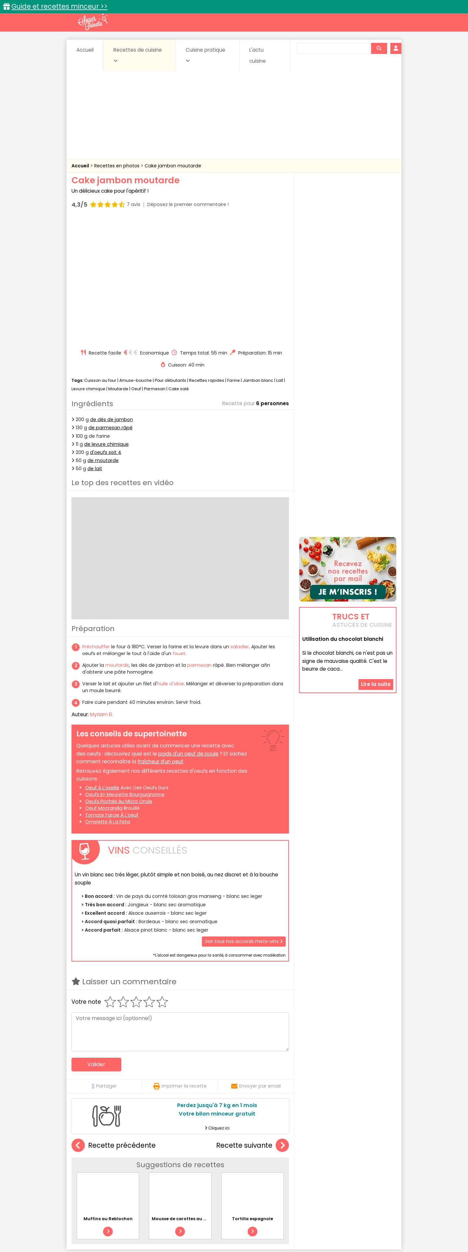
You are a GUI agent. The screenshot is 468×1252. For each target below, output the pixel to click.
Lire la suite (376, 643)
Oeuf (136, 265)
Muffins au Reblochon (108, 1095)
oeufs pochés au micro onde (118, 678)
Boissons (187, 1163)
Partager (104, 962)
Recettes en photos (117, 165)
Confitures (249, 1163)
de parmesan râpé (110, 304)
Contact (149, 1226)
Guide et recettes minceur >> (59, 6)
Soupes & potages (236, 1175)
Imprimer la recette (180, 962)
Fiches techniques (267, 1149)
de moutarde (103, 337)
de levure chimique (106, 320)
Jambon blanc (258, 257)
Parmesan (154, 265)
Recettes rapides (206, 257)
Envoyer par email (256, 962)
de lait (94, 345)
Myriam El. (101, 590)
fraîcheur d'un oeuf (160, 638)
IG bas (285, 1169)
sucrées (275, 1175)
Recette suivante (252, 1022)
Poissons (144, 1175)
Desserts (89, 1169)
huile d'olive (170, 560)
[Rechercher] (379, 48)
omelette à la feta (107, 698)
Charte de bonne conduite (334, 1226)
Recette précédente (114, 1022)
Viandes (303, 1175)
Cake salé (178, 265)
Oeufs (339, 1169)
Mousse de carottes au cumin (184, 1095)
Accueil (85, 49)
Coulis (375, 1163)
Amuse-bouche (135, 257)
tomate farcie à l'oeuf (111, 691)
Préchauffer (96, 523)
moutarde (117, 541)
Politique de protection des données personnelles (220, 1232)
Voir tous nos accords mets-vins (244, 817)
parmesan (199, 541)
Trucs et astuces (325, 1149)
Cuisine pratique (205, 54)
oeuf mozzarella (104, 684)
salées (171, 1175)
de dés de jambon (111, 296)
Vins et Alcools (338, 1175)
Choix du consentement (309, 1232)
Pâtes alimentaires (104, 1175)
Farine (233, 257)
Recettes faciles (146, 1149)
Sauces (197, 1175)
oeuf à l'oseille (102, 664)
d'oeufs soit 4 (105, 329)
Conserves (282, 1163)
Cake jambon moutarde (173, 165)
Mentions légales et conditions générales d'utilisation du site (231, 1226)
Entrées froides (219, 1169)
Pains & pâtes (370, 1169)
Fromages (257, 1169)
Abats (90, 1163)
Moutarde (118, 265)
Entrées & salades (128, 1169)
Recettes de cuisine (137, 54)
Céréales (218, 1163)
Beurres (159, 1163)
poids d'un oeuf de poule (188, 629)
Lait (279, 257)
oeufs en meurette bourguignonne (124, 671)
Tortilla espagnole (252, 1095)
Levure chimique (88, 265)
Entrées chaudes (175, 1169)
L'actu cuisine (257, 55)
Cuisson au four (100, 257)
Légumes (312, 1169)
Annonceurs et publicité (105, 1226)
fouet (179, 530)
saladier (239, 523)
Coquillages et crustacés (331, 1163)
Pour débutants (170, 257)
